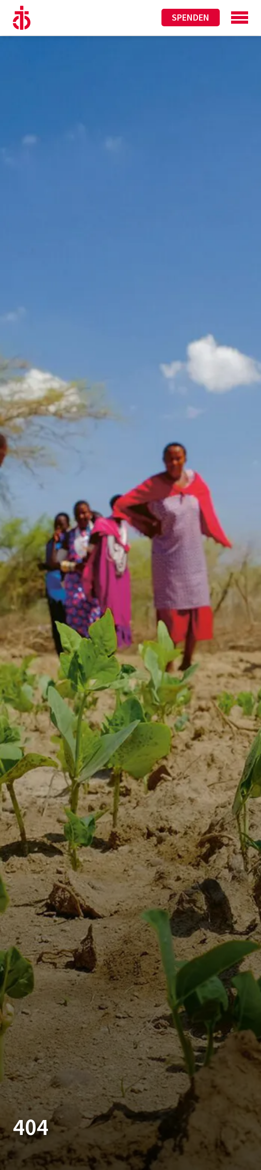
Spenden (190, 17)
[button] (18, 1151)
